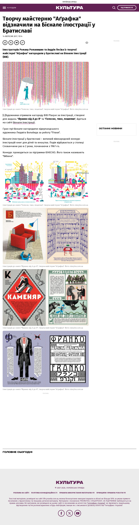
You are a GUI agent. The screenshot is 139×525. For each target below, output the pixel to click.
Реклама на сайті (21, 493)
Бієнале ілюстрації (24, 122)
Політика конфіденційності (44, 493)
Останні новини (110, 128)
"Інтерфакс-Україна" (96, 503)
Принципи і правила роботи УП (111, 493)
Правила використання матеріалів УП (76, 493)
